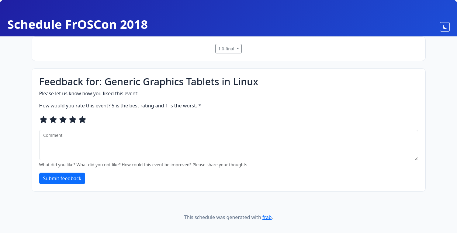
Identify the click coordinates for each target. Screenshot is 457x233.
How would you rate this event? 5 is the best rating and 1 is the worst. (120, 105)
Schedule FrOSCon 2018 (77, 24)
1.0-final (226, 49)
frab (267, 217)
